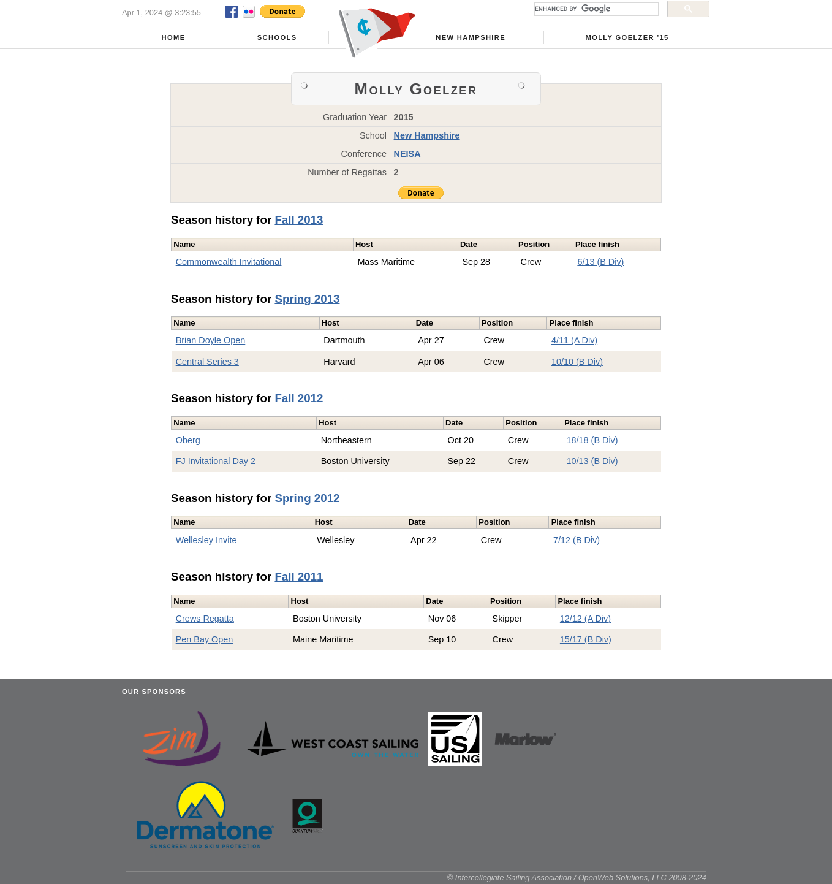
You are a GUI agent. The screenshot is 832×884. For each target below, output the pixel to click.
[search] (595, 9)
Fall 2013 (298, 219)
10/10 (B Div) (577, 362)
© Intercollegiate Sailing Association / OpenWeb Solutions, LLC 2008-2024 (576, 877)
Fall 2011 (298, 576)
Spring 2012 (306, 498)
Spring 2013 (306, 298)
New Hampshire (470, 37)
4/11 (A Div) (574, 340)
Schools (277, 37)
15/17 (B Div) (585, 639)
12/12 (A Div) (585, 618)
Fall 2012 (298, 398)
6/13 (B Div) (600, 262)
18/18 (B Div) (592, 440)
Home (174, 37)
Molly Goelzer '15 (626, 37)
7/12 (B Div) (576, 540)
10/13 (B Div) (592, 461)
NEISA (407, 154)
